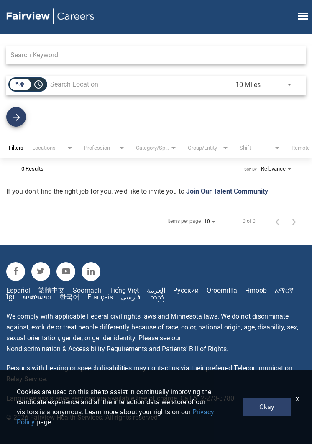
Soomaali (87, 290)
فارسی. (131, 297)
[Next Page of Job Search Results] (294, 221)
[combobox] (151, 55)
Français (100, 297)
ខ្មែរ (10, 297)
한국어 (69, 297)
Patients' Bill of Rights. (195, 349)
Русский (186, 290)
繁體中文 (51, 290)
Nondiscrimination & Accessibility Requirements (76, 349)
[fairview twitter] (40, 271)
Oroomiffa (222, 290)
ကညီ (157, 297)
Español (18, 290)
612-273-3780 (213, 398)
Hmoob (256, 290)
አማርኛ (284, 290)
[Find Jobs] (156, 117)
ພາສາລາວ (37, 297)
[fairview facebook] (15, 271)
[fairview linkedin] (91, 271)
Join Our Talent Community (227, 191)
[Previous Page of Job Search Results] (277, 221)
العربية (156, 290)
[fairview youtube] (65, 271)
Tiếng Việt (124, 290)
